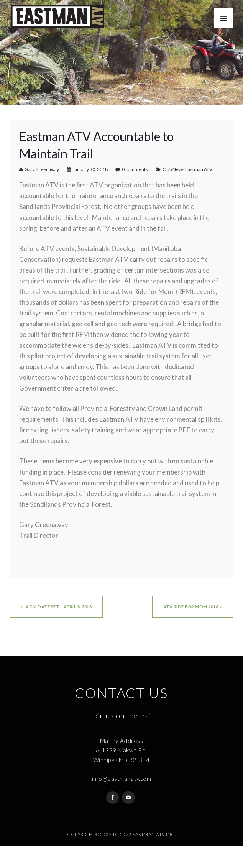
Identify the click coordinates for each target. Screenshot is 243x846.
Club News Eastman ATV (187, 169)
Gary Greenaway (42, 169)
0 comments (135, 169)
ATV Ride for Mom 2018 (192, 606)
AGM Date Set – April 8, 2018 (56, 606)
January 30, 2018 (90, 169)
